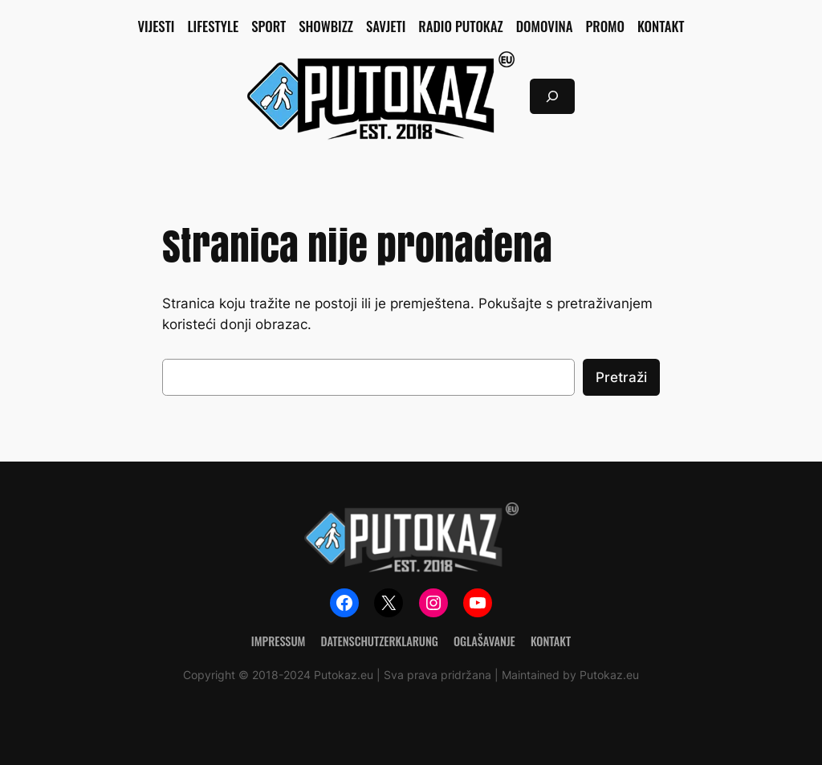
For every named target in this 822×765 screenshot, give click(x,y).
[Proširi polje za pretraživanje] (552, 96)
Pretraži (621, 377)
